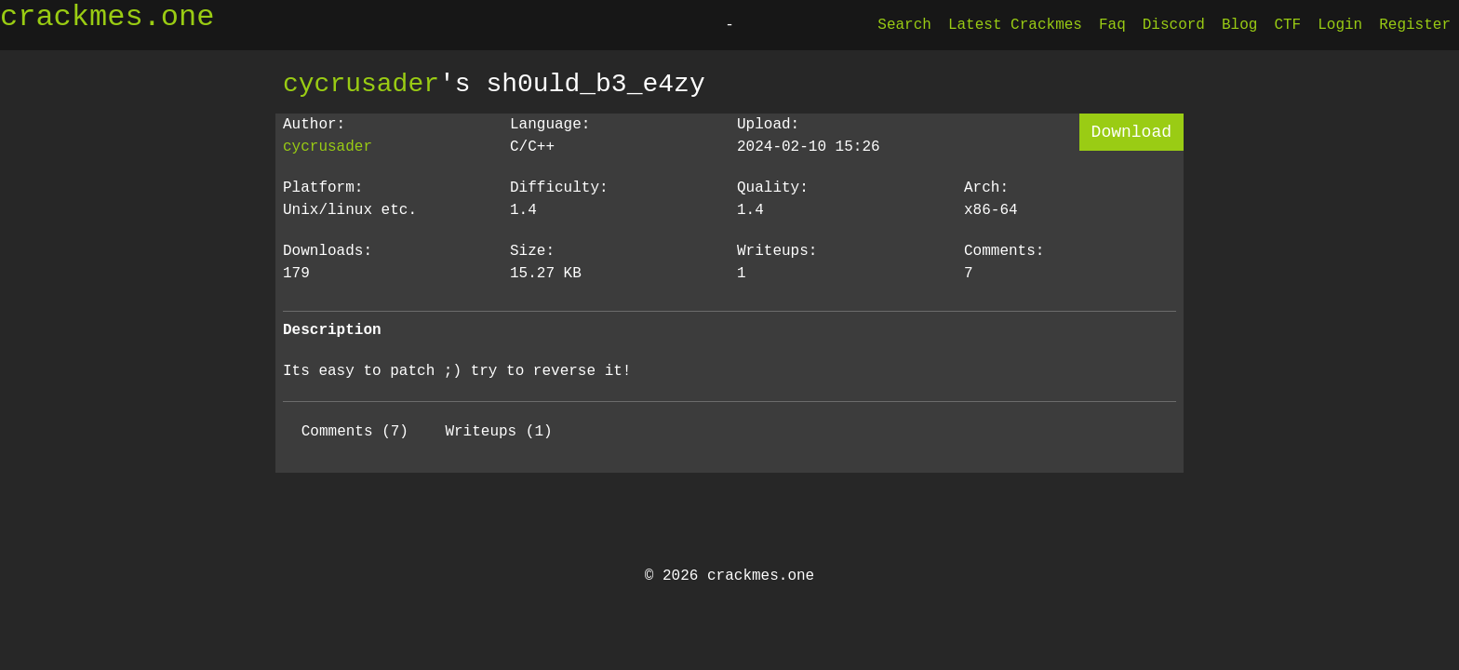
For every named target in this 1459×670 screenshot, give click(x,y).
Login (1340, 25)
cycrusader (361, 83)
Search (904, 25)
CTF (1287, 25)
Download (1131, 132)
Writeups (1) (498, 432)
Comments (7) (354, 432)
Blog (1239, 25)
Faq (1112, 25)
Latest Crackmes (1015, 25)
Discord (1174, 25)
